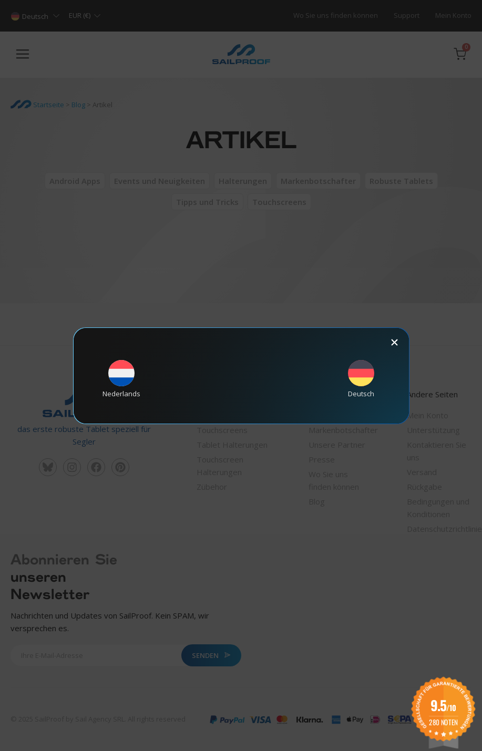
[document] (241, 375)
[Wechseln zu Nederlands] (121, 378)
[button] (394, 342)
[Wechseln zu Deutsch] (361, 378)
